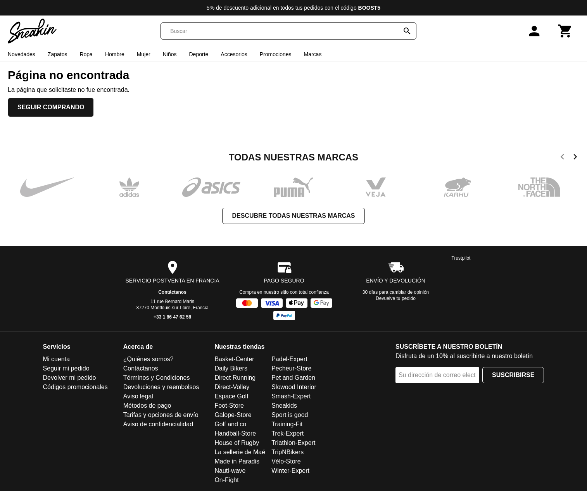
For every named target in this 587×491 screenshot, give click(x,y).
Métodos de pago (147, 405)
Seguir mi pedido (66, 368)
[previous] (562, 158)
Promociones (276, 54)
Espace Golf (231, 396)
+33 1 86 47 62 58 (172, 317)
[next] (575, 158)
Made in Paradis (236, 461)
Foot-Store (229, 405)
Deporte (199, 54)
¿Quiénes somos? (148, 359)
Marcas (312, 54)
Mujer (143, 54)
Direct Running (235, 377)
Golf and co (230, 424)
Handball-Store (235, 433)
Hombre (114, 54)
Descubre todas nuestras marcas (293, 215)
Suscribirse (513, 375)
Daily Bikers (230, 368)
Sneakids (284, 405)
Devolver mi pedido (69, 377)
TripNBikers (287, 452)
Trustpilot (461, 258)
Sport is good (289, 415)
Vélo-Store (286, 461)
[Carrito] (565, 31)
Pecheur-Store (291, 368)
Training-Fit (286, 424)
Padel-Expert (289, 359)
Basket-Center (234, 359)
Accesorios (234, 54)
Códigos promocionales (75, 387)
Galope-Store (232, 415)
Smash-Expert (291, 396)
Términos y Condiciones (156, 377)
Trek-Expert (287, 433)
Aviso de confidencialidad (158, 424)
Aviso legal (138, 396)
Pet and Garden (293, 377)
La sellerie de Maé (239, 452)
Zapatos (57, 54)
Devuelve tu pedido (396, 298)
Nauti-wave (229, 470)
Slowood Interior (293, 387)
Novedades (21, 54)
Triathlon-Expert (293, 442)
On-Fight (226, 480)
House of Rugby (236, 442)
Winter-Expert (290, 470)
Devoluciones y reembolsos (161, 387)
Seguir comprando (50, 107)
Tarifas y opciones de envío (161, 415)
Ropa (85, 54)
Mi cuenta (56, 359)
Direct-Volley (231, 387)
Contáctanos (172, 292)
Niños (170, 54)
